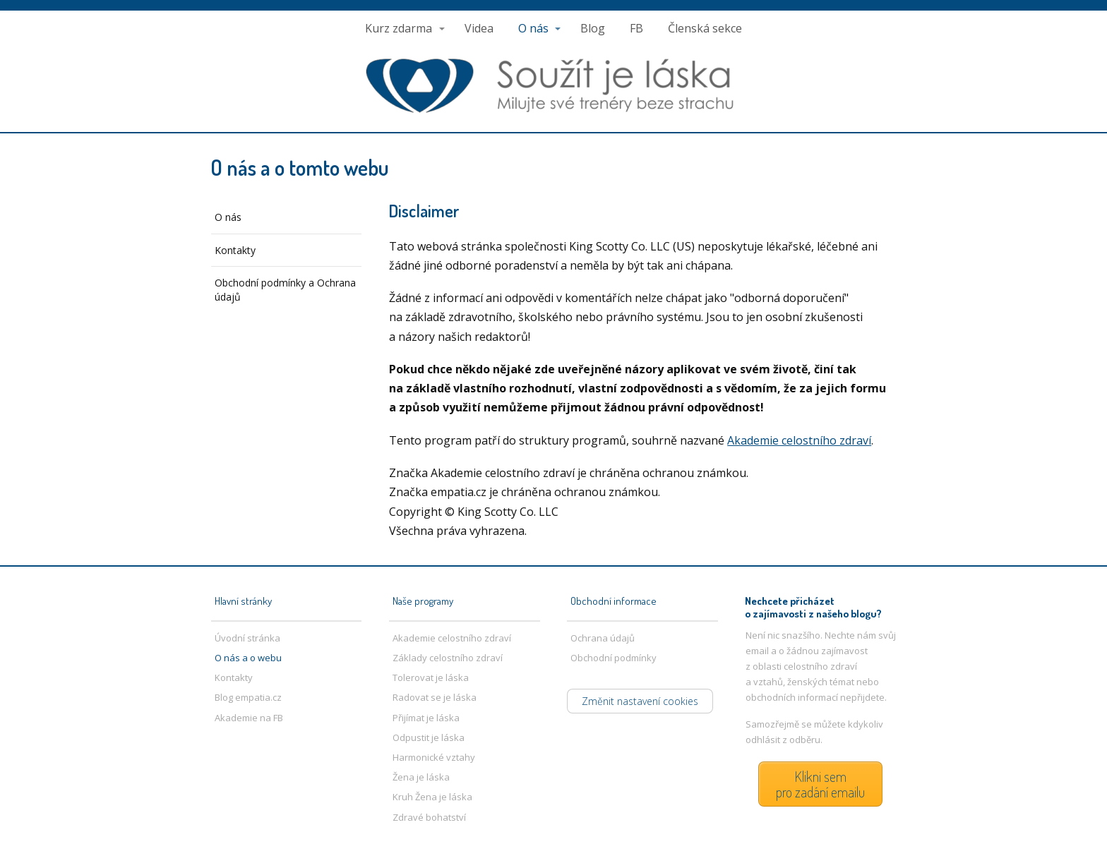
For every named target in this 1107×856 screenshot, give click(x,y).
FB (636, 28)
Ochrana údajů (602, 638)
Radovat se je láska (435, 697)
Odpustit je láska (429, 737)
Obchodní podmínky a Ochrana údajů (285, 289)
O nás (533, 28)
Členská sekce (705, 28)
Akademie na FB (249, 717)
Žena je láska (421, 777)
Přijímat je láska (426, 717)
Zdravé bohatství (429, 817)
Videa (479, 28)
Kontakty (235, 250)
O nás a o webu (248, 657)
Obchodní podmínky (613, 657)
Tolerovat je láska (431, 677)
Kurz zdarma (398, 28)
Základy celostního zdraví (448, 657)
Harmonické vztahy (434, 757)
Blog (592, 28)
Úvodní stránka (247, 638)
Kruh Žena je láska (432, 796)
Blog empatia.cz (248, 697)
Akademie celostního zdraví (799, 440)
